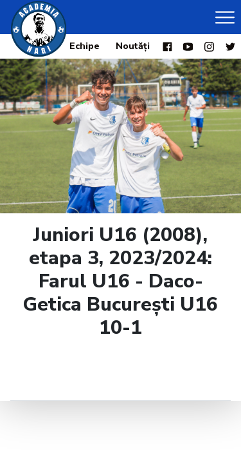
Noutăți (133, 46)
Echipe (84, 46)
